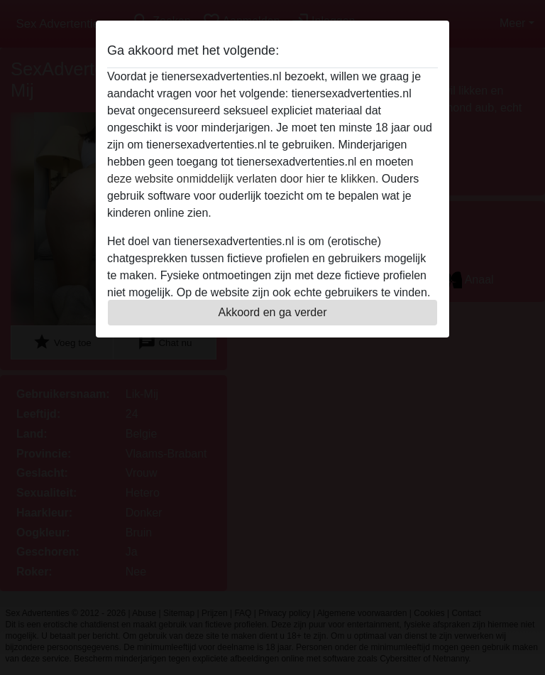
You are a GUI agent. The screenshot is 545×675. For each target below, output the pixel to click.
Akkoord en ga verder (273, 312)
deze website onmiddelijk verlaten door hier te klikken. (242, 179)
